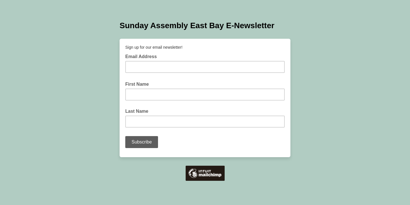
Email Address (142, 56)
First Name (138, 84)
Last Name (136, 111)
